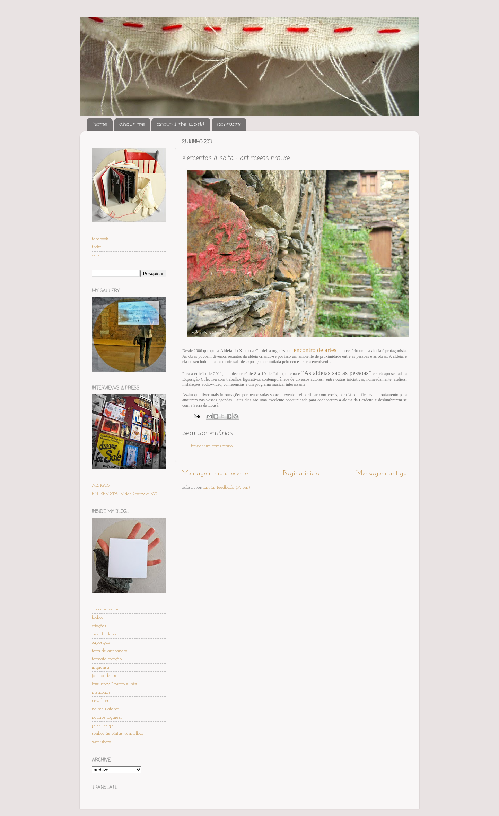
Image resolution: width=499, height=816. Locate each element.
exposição (101, 642)
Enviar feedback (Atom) (226, 487)
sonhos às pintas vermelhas (117, 733)
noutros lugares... (107, 717)
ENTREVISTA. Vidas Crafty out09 (124, 494)
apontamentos (105, 609)
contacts (229, 124)
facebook (100, 239)
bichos (97, 617)
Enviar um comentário (212, 446)
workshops (102, 742)
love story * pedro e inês (114, 684)
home (100, 124)
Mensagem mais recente (215, 473)
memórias (101, 692)
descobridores (104, 634)
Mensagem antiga (381, 473)
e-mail (98, 255)
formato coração (107, 659)
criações (99, 625)
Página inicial (302, 473)
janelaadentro (104, 675)
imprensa (100, 667)
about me (132, 124)
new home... (102, 700)
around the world (181, 124)
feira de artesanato (109, 650)
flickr (96, 247)
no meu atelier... (106, 709)
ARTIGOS (101, 485)
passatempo (103, 725)
